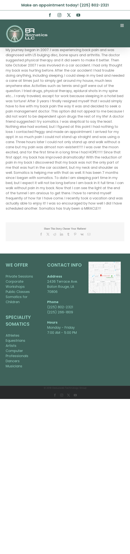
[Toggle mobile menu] (122, 25)
